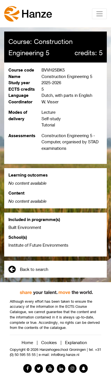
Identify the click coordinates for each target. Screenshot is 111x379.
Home (27, 342)
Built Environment (24, 227)
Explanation (76, 342)
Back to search (28, 269)
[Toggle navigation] (99, 13)
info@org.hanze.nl (65, 355)
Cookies (49, 342)
